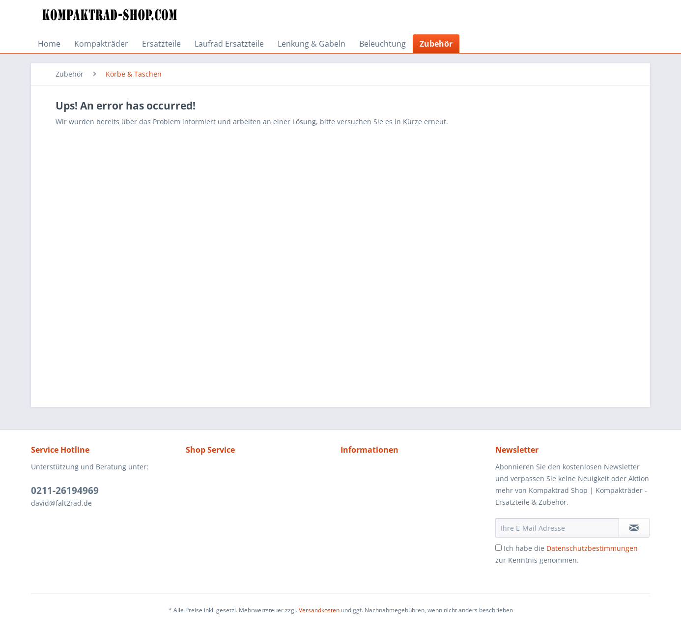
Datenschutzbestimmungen (592, 548)
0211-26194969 (65, 490)
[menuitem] (49, 43)
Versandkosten (319, 610)
